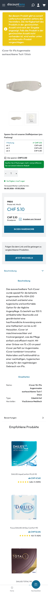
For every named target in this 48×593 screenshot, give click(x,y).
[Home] (12, 587)
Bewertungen (24, 417)
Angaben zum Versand (30, 219)
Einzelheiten (24, 377)
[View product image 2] (31, 118)
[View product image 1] (16, 118)
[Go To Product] (24, 452)
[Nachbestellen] (36, 584)
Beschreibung (24, 270)
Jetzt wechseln (24, 258)
